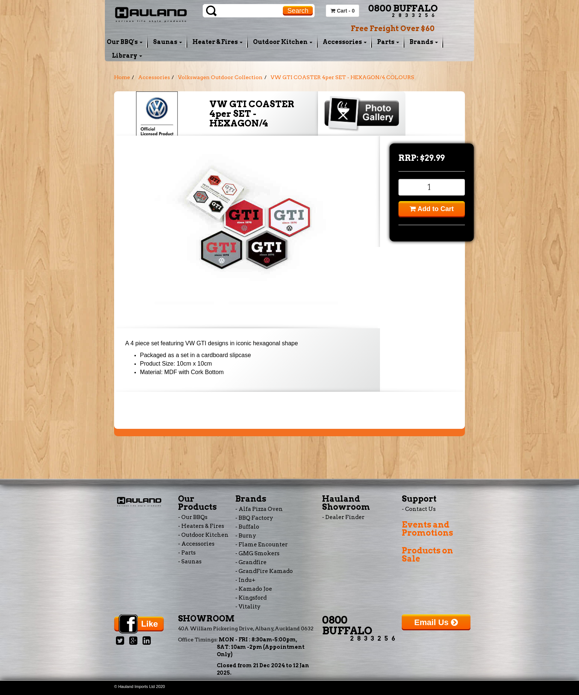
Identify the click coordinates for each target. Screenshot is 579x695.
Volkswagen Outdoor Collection (220, 77)
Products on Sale (427, 554)
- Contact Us (419, 509)
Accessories (345, 41)
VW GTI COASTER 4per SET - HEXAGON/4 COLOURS (342, 77)
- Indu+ (245, 580)
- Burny (245, 535)
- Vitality (248, 606)
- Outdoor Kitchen (203, 535)
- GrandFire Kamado (264, 571)
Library (127, 55)
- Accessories (196, 543)
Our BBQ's (125, 41)
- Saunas (190, 561)
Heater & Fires (217, 41)
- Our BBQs (193, 517)
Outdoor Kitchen (282, 41)
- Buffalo (247, 526)
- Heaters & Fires (201, 526)
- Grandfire (251, 562)
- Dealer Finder (343, 517)
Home (122, 77)
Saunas (167, 41)
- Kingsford (251, 597)
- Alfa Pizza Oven (259, 509)
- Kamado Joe (253, 589)
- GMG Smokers (257, 553)
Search (297, 10)
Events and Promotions (427, 529)
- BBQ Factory (254, 518)
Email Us (436, 622)
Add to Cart (431, 209)
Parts (388, 41)
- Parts (187, 552)
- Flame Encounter (261, 544)
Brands (424, 41)
